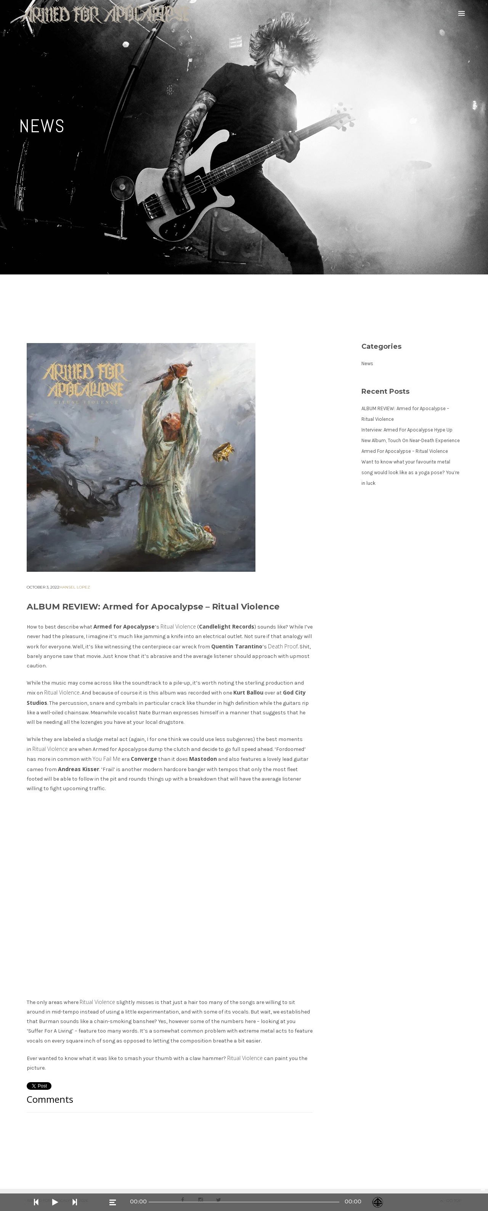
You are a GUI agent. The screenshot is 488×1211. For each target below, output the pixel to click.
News (367, 363)
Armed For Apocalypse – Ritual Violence (404, 451)
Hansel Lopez (74, 587)
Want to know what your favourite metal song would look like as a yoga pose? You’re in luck (410, 472)
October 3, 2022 (43, 587)
